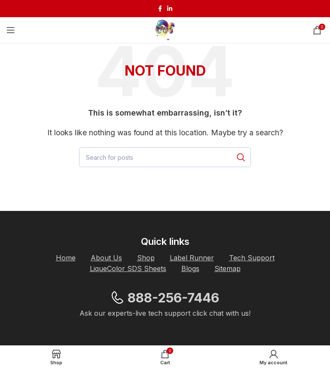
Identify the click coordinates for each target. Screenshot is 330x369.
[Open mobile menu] (10, 30)
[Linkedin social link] (170, 8)
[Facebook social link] (160, 8)
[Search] (165, 157)
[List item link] (66, 258)
